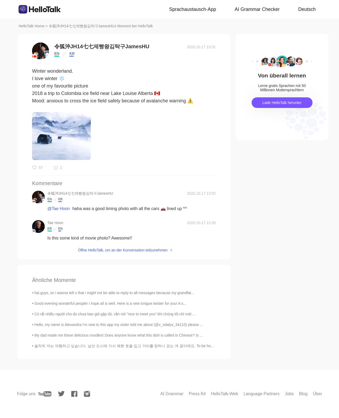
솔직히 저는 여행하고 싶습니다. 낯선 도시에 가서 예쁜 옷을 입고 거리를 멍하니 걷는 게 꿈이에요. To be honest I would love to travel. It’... (147, 346)
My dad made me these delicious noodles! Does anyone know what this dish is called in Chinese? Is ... (118, 335)
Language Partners (261, 393)
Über (317, 393)
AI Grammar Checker (257, 9)
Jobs (289, 393)
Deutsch (307, 9)
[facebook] (74, 394)
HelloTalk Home (31, 26)
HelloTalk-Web (224, 393)
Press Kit (197, 393)
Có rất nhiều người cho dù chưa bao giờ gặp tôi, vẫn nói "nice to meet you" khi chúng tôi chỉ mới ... (114, 314)
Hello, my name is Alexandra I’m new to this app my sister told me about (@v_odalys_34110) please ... (118, 325)
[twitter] (61, 394)
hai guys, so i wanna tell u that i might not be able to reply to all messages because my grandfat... (114, 293)
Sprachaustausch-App (192, 9)
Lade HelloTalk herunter (282, 103)
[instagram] (87, 394)
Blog (303, 393)
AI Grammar (171, 393)
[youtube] (44, 394)
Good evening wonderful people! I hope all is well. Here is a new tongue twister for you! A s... (110, 303)
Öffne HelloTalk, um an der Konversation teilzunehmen (123, 250)
